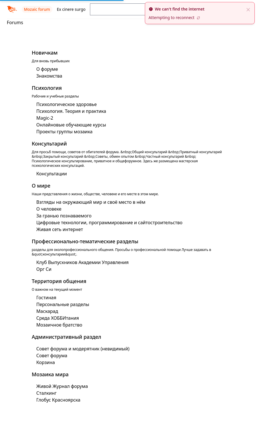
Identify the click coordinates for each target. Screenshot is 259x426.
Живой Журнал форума (62, 386)
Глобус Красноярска (58, 400)
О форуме (47, 69)
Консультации (51, 174)
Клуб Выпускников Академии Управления (82, 262)
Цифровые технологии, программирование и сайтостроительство (109, 222)
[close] (248, 9)
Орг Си (44, 269)
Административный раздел (66, 336)
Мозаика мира (50, 374)
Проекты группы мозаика (64, 131)
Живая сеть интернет (59, 229)
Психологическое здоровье (66, 104)
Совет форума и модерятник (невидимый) (83, 349)
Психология (47, 87)
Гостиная (46, 297)
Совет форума (51, 355)
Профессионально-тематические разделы (85, 241)
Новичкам (45, 52)
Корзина (45, 362)
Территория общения (59, 281)
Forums (15, 22)
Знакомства (49, 76)
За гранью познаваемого (64, 216)
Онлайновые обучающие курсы (71, 125)
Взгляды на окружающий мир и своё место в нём (90, 202)
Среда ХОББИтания (57, 318)
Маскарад (47, 311)
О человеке (48, 209)
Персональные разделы (62, 304)
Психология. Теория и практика (71, 111)
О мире (41, 185)
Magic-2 (44, 118)
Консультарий (49, 143)
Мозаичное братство (59, 325)
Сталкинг (46, 393)
